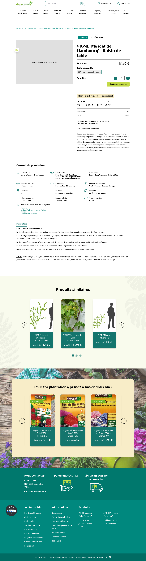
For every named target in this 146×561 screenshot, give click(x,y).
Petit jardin (45, 12)
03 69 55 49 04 (31, 480)
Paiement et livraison (60, 521)
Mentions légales (40, 557)
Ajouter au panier (119, 84)
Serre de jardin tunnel (113, 12)
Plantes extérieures (22, 12)
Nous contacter (58, 532)
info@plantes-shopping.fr (36, 491)
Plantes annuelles (82, 12)
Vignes (69, 28)
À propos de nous (58, 536)
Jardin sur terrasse (57, 12)
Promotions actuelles (60, 517)
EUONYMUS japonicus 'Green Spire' (85, 523)
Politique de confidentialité (58, 557)
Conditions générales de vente (61, 527)
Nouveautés (56, 513)
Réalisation (95, 557)
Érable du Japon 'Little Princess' (110, 522)
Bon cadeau (126, 12)
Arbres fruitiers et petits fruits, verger (51, 28)
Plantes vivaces (70, 12)
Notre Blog (56, 540)
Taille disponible (85, 68)
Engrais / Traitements (97, 12)
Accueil (18, 28)
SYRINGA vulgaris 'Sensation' (110, 515)
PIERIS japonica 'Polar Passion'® (85, 515)
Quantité (81, 78)
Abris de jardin (35, 12)
